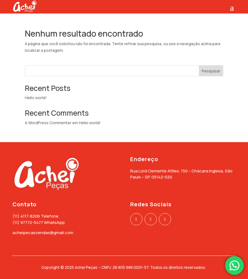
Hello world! (36, 97)
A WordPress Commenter (48, 122)
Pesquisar (211, 71)
